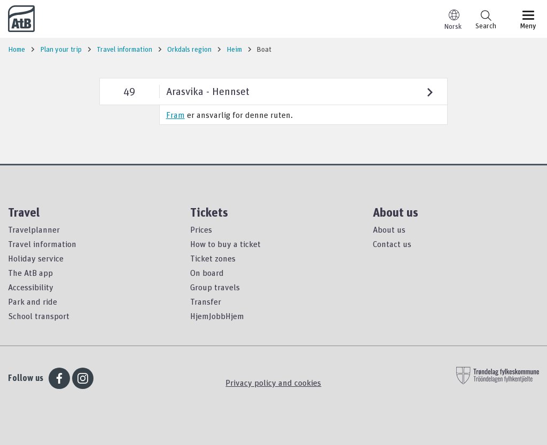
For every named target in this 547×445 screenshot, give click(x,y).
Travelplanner (34, 229)
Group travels (215, 287)
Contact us (392, 244)
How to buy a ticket (225, 244)
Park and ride (32, 301)
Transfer (205, 301)
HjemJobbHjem (217, 316)
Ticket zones (213, 258)
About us (389, 229)
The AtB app (30, 272)
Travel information (42, 244)
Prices (201, 229)
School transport (38, 316)
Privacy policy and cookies (273, 382)
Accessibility (30, 287)
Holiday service (36, 258)
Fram (175, 114)
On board (207, 272)
